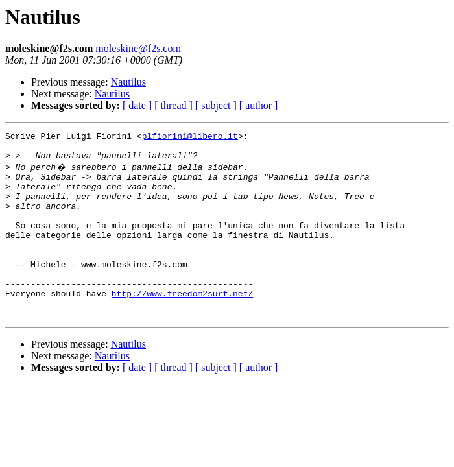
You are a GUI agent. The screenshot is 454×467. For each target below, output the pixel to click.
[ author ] (258, 105)
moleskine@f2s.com (138, 48)
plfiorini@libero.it (190, 137)
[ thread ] (173, 105)
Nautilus (128, 82)
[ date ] (137, 105)
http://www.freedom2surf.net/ (182, 324)
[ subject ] (216, 105)
